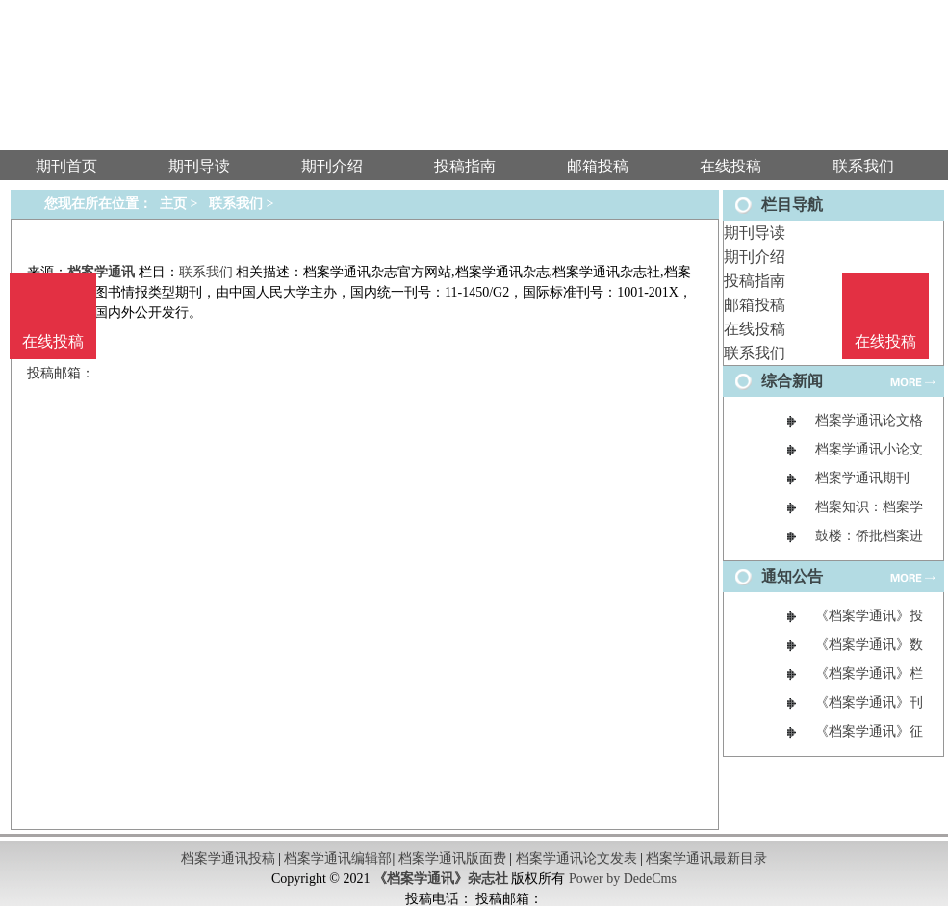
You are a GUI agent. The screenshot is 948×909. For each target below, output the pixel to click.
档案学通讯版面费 (452, 858)
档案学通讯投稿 (228, 858)
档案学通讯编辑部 (338, 858)
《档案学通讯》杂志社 (440, 878)
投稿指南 (754, 281)
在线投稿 (754, 329)
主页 (173, 203)
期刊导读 (754, 232)
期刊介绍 (754, 256)
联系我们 (754, 353)
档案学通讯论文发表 (576, 858)
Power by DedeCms (623, 878)
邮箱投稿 (754, 305)
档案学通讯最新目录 (706, 858)
